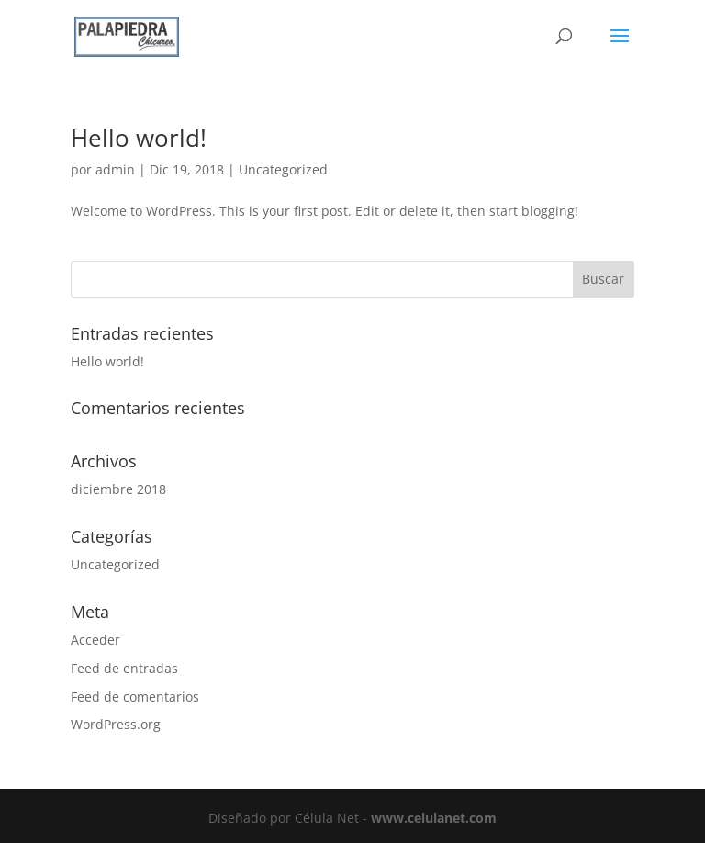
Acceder (95, 639)
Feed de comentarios (135, 696)
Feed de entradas (124, 668)
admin (115, 169)
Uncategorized (283, 169)
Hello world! (139, 137)
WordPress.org (116, 724)
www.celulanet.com (434, 817)
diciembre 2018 (118, 489)
